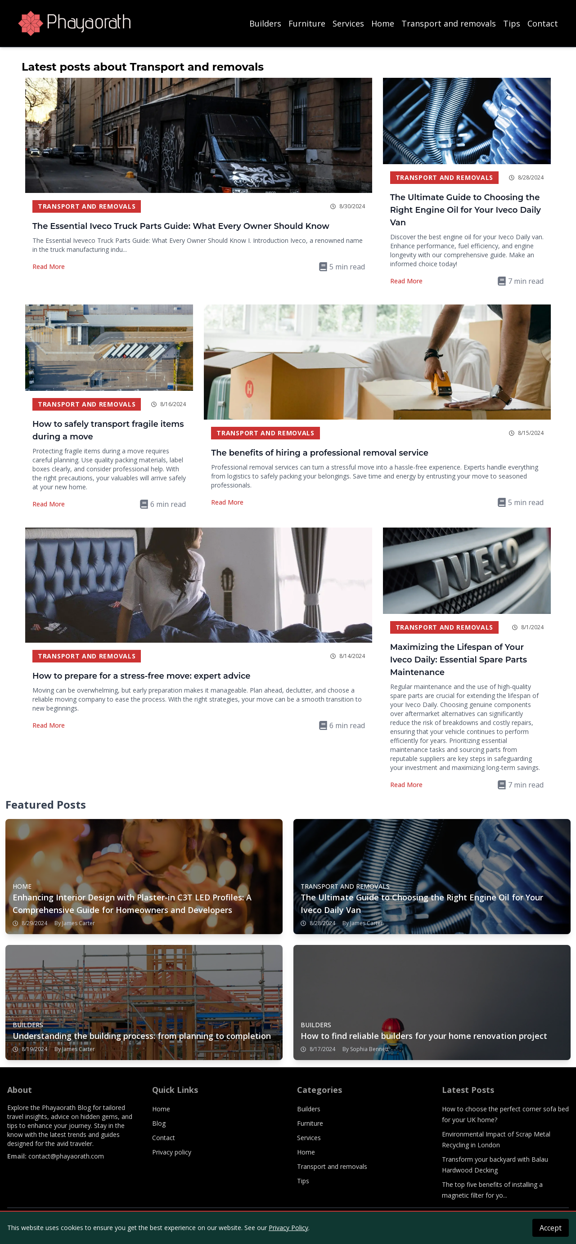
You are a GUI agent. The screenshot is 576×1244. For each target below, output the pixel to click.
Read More (48, 266)
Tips (511, 23)
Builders (265, 23)
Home (382, 23)
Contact (542, 23)
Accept (551, 1228)
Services (348, 23)
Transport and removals (448, 23)
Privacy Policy (288, 1227)
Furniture (306, 23)
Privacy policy (171, 1152)
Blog (159, 1123)
